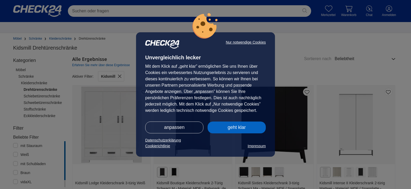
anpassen (174, 127)
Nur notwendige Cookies (246, 42)
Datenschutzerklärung (163, 140)
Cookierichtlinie (157, 146)
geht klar (237, 127)
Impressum (257, 146)
